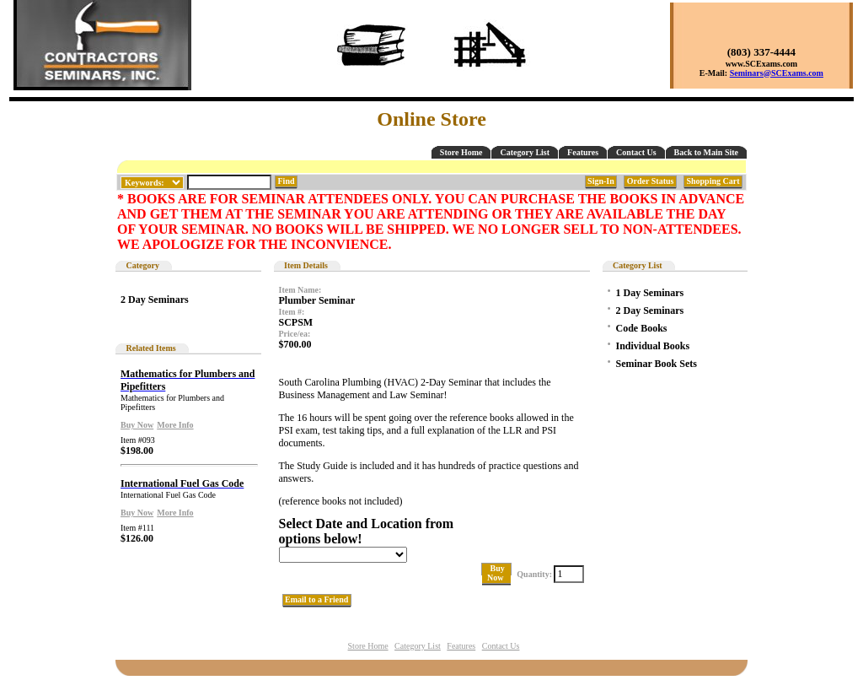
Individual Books (653, 346)
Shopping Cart (713, 181)
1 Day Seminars (650, 293)
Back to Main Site (706, 152)
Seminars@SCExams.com (776, 73)
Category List (524, 152)
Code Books (641, 328)
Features (582, 152)
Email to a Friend (317, 599)
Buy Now (137, 424)
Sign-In (601, 181)
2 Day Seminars (155, 299)
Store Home (461, 152)
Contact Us (636, 152)
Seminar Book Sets (656, 364)
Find (286, 181)
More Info (175, 424)
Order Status (650, 181)
